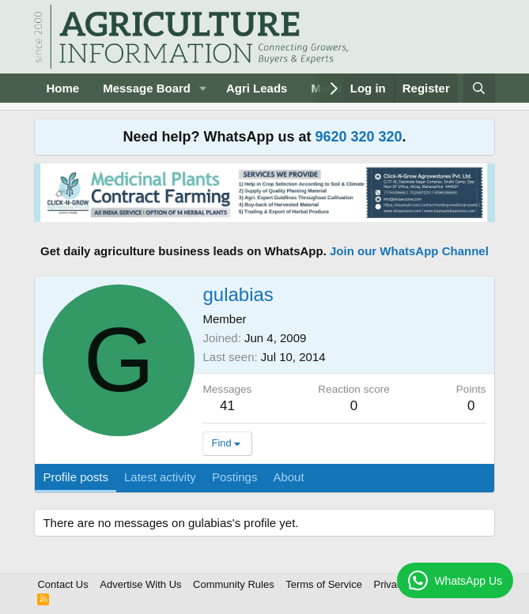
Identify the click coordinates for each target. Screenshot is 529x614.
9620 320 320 (358, 137)
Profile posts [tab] (75, 477)
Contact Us (62, 584)
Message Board (147, 88)
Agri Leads (257, 88)
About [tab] (288, 477)
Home (62, 88)
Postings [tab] (235, 477)
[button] (203, 88)
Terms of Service (323, 584)
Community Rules (233, 584)
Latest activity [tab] (160, 477)
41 (227, 405)
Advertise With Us (140, 584)
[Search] (478, 88)
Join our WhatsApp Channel (409, 251)
